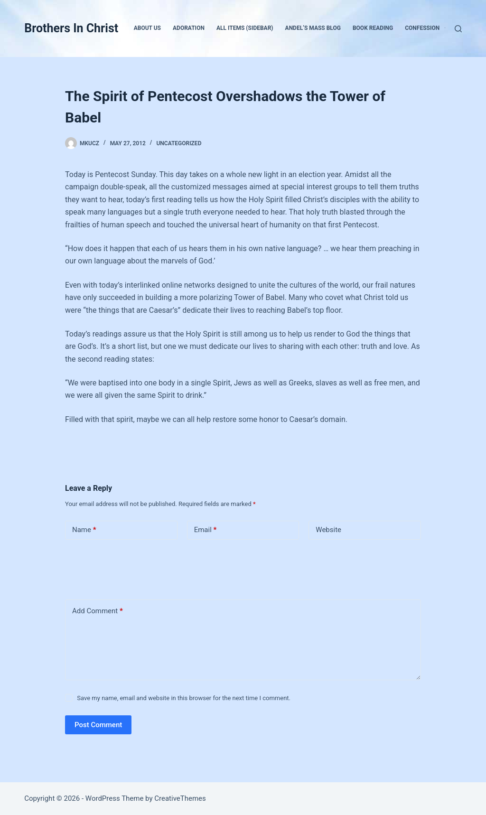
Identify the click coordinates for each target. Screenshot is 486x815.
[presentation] (130, 567)
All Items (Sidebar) (244, 28)
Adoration (189, 28)
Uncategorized (178, 143)
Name (84, 530)
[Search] (458, 28)
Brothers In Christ (71, 28)
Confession (428, 28)
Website (328, 529)
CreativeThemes (180, 798)
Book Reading (373, 28)
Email (205, 530)
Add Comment (97, 611)
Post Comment (98, 725)
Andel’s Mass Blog (313, 28)
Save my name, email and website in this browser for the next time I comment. (183, 698)
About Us (147, 28)
